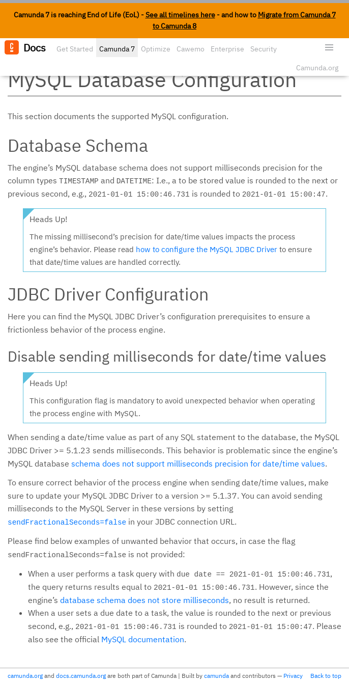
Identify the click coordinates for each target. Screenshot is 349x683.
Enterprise (227, 48)
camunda (216, 675)
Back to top (325, 675)
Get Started (74, 48)
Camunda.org (317, 67)
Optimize (155, 48)
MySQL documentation (142, 639)
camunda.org (25, 675)
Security (263, 48)
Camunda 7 (117, 48)
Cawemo (191, 48)
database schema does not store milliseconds (144, 600)
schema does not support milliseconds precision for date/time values (198, 463)
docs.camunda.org (81, 675)
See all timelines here (180, 14)
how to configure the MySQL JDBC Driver (206, 249)
